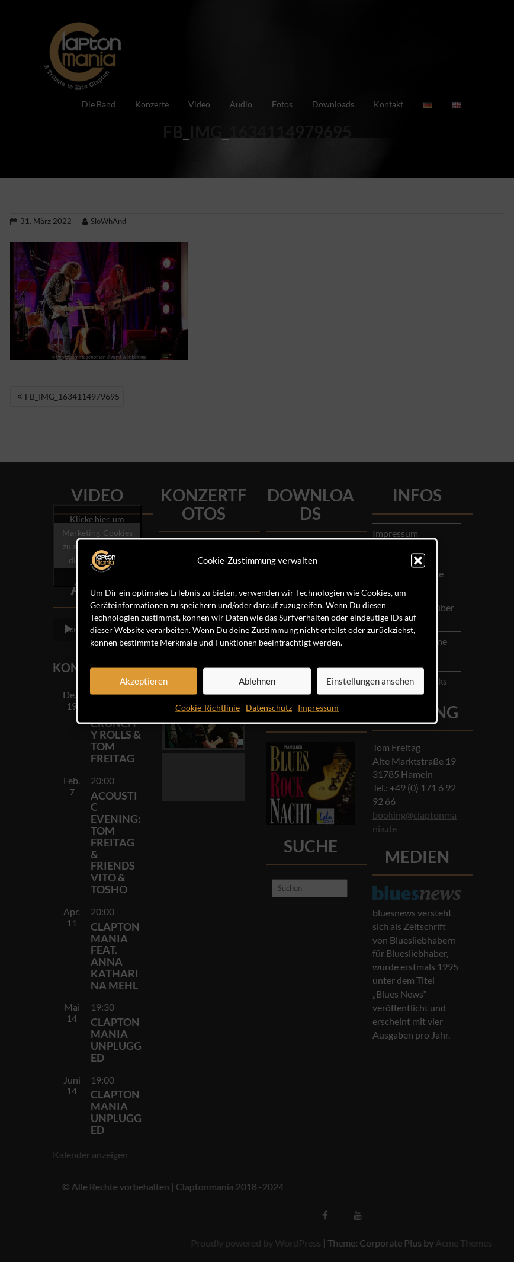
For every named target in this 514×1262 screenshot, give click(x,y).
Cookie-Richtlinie (207, 707)
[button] (418, 560)
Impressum (318, 707)
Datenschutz (269, 707)
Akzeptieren (144, 681)
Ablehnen (257, 681)
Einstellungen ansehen (370, 681)
